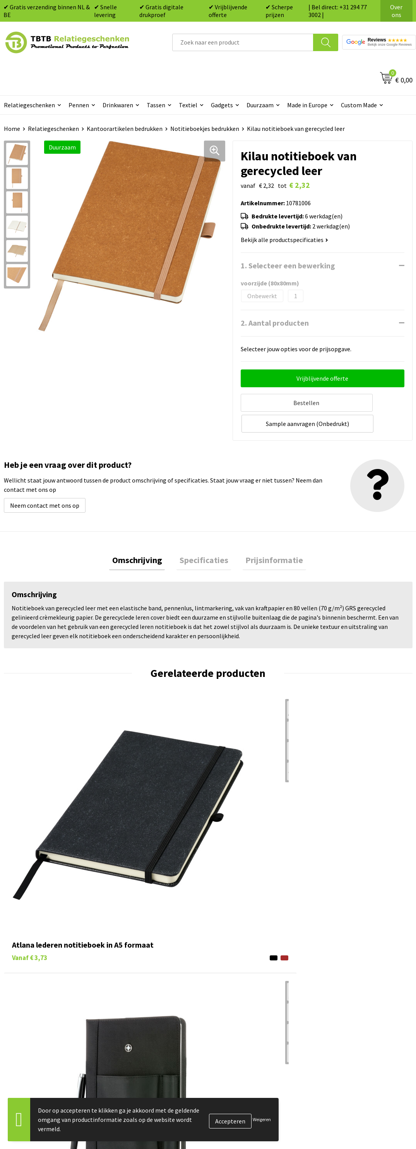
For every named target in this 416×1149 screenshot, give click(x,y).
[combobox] (242, 42)
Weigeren (262, 1119)
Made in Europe (307, 105)
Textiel (188, 105)
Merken (227, 1007)
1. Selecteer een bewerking (288, 265)
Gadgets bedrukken (243, 960)
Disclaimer (332, 984)
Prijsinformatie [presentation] (269, 537)
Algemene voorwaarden (349, 995)
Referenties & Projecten (350, 960)
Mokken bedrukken (242, 972)
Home (12, 128)
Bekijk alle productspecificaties (284, 240)
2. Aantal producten (275, 323)
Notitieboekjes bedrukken (204, 128)
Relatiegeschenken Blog (350, 948)
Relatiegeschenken (53, 128)
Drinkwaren (118, 105)
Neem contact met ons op (44, 482)
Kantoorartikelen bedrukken (125, 128)
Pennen (78, 105)
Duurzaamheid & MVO (144, 1019)
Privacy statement (343, 972)
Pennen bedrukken (242, 925)
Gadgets (222, 105)
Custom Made (359, 105)
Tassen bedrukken (241, 936)
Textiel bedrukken (241, 984)
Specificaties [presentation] (204, 537)
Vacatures (331, 936)
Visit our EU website (344, 1007)
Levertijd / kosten (139, 936)
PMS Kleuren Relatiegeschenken (159, 972)
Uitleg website (135, 948)
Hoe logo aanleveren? (145, 984)
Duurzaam (260, 105)
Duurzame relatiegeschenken (256, 948)
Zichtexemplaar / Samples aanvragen (151, 1001)
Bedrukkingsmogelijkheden (152, 960)
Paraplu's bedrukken (244, 995)
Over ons (396, 11)
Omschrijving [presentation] (143, 537)
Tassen (156, 105)
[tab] (143, 538)
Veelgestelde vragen (143, 925)
